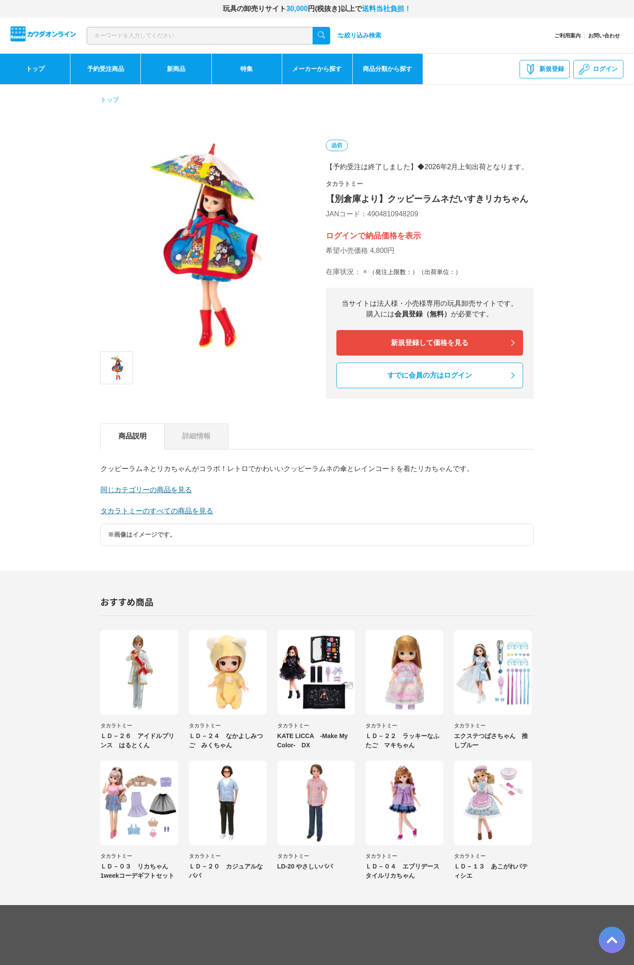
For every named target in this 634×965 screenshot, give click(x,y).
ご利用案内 (567, 36)
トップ (35, 68)
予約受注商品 (105, 68)
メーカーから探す (317, 68)
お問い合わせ (604, 36)
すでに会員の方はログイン (429, 375)
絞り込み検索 (359, 35)
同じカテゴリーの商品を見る (146, 490)
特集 (246, 68)
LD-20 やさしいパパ (305, 866)
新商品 (176, 68)
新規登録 (544, 69)
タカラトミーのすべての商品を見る (156, 511)
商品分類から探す (387, 68)
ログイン (598, 69)
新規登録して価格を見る (429, 342)
